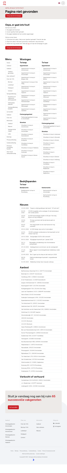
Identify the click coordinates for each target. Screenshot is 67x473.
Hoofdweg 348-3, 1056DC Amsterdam (32, 277)
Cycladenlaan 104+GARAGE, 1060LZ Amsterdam (35, 380)
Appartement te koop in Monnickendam (28, 100)
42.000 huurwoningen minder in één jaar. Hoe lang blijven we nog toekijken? (38, 216)
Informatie (9, 121)
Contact (10, 91)
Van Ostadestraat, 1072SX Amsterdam (32, 359)
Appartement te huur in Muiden (49, 105)
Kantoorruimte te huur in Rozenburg (50, 195)
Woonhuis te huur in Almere (51, 140)
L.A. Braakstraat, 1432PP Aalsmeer (31, 383)
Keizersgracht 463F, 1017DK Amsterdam (33, 286)
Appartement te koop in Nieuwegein (28, 105)
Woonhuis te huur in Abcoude (51, 137)
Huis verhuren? (11, 76)
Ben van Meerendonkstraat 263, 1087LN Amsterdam (36, 330)
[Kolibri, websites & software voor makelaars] (34, 460)
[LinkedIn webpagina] (54, 423)
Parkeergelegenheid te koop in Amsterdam (29, 118)
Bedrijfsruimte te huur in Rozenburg (28, 191)
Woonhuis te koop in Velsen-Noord (29, 156)
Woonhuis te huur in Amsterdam (48, 153)
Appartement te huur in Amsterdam (49, 73)
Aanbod (9, 66)
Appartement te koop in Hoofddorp (28, 96)
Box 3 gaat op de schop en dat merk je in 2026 (39, 254)
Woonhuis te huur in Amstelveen (48, 144)
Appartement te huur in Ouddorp (49, 110)
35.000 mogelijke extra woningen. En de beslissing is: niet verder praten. (40, 212)
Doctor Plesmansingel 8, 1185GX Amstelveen (34, 333)
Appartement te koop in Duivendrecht (28, 87)
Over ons (9, 118)
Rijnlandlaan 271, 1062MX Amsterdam (32, 353)
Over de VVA (10, 79)
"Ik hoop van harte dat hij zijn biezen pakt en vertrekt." (38, 221)
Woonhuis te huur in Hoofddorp (48, 163)
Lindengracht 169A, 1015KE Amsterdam (33, 386)
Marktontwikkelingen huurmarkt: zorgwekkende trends (39, 258)
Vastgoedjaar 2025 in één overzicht (35, 237)
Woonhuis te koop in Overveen (27, 151)
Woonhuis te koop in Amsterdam (27, 130)
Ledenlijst (11, 85)
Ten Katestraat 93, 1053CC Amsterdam (33, 303)
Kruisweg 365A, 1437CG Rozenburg (31, 368)
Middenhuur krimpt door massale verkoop (37, 262)
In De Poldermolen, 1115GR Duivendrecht (33, 280)
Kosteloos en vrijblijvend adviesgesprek (12, 98)
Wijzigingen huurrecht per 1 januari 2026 (37, 239)
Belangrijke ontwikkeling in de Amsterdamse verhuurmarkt (38, 243)
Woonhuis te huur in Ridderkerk (48, 167)
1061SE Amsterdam (27, 318)
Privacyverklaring (11, 140)
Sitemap (9, 137)
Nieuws (10, 126)
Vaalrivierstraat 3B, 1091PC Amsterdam (33, 306)
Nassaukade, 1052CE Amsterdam (31, 347)
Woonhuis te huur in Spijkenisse (48, 172)
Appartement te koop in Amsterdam (28, 73)
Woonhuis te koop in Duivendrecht (27, 135)
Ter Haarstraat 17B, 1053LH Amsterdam (33, 356)
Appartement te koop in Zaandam (28, 110)
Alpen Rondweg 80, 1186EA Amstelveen (33, 327)
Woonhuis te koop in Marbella (29, 148)
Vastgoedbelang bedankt (12, 108)
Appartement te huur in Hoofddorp (49, 100)
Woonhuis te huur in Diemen (51, 157)
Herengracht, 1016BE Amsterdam (31, 339)
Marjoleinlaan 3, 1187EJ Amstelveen (31, 345)
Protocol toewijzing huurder (10, 147)
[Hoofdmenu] (63, 3)
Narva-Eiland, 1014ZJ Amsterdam (31, 294)
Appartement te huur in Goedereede (49, 87)
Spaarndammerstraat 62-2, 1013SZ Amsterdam (35, 300)
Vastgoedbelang (11, 94)
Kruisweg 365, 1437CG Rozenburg (31, 365)
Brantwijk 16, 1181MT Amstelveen (31, 274)
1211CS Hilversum (26, 321)
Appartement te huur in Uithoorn (49, 114)
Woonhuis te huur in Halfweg (51, 160)
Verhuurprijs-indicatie (11, 103)
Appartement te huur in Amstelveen (49, 69)
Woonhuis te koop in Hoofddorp (27, 144)
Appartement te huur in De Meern (50, 82)
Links (9, 134)
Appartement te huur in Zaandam (49, 119)
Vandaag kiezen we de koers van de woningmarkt (39, 247)
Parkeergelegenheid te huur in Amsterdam (51, 127)
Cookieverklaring (11, 143)
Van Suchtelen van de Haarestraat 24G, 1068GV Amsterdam (38, 309)
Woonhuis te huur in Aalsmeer (51, 134)
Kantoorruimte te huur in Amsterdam (50, 191)
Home (8, 63)
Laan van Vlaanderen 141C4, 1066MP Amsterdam (35, 291)
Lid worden (10, 112)
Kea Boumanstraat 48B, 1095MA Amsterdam (34, 342)
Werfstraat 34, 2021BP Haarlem (30, 312)
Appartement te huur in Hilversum (49, 96)
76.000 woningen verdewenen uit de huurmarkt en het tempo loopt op (40, 233)
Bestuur (10, 82)
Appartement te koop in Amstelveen (28, 69)
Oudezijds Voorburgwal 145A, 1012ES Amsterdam (36, 297)
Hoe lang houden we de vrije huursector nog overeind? (38, 225)
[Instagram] (54, 426)
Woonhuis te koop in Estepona (27, 139)
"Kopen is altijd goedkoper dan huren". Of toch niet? (40, 208)
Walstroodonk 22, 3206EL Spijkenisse (32, 362)
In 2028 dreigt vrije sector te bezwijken (37, 229)
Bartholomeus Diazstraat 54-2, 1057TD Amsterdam (36, 271)
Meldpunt (11, 88)
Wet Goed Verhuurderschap (11, 152)
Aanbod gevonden (11, 72)
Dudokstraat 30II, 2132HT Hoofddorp (32, 336)
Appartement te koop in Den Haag (29, 82)
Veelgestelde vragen (12, 130)
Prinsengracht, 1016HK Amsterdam (31, 350)
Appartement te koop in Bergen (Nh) (28, 78)
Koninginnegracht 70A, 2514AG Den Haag (33, 289)
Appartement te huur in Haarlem (49, 91)
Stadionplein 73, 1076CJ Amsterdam (32, 371)
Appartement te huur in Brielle (49, 78)
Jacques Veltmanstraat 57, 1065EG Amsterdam (35, 283)
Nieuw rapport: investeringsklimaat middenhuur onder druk (40, 250)
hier (29, 44)
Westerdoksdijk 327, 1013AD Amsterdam (33, 315)
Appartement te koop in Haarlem (28, 91)
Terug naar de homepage (14, 16)
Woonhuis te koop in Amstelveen (27, 126)
